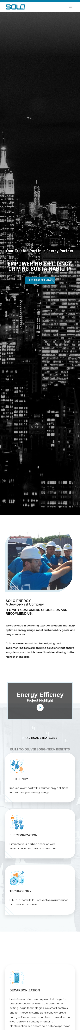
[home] (14, 6)
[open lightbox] (39, 701)
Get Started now (40, 281)
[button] (70, 7)
